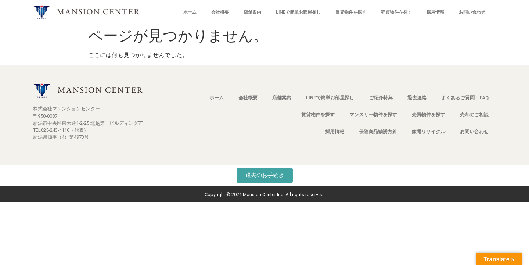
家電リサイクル (428, 131)
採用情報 (435, 12)
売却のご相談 (474, 114)
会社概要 (220, 12)
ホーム (190, 12)
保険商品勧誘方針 (378, 131)
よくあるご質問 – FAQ (465, 97)
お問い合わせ (472, 12)
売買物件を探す (396, 12)
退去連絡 (417, 97)
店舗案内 (252, 12)
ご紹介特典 (381, 97)
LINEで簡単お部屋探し (298, 12)
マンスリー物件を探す (373, 114)
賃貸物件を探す (350, 12)
